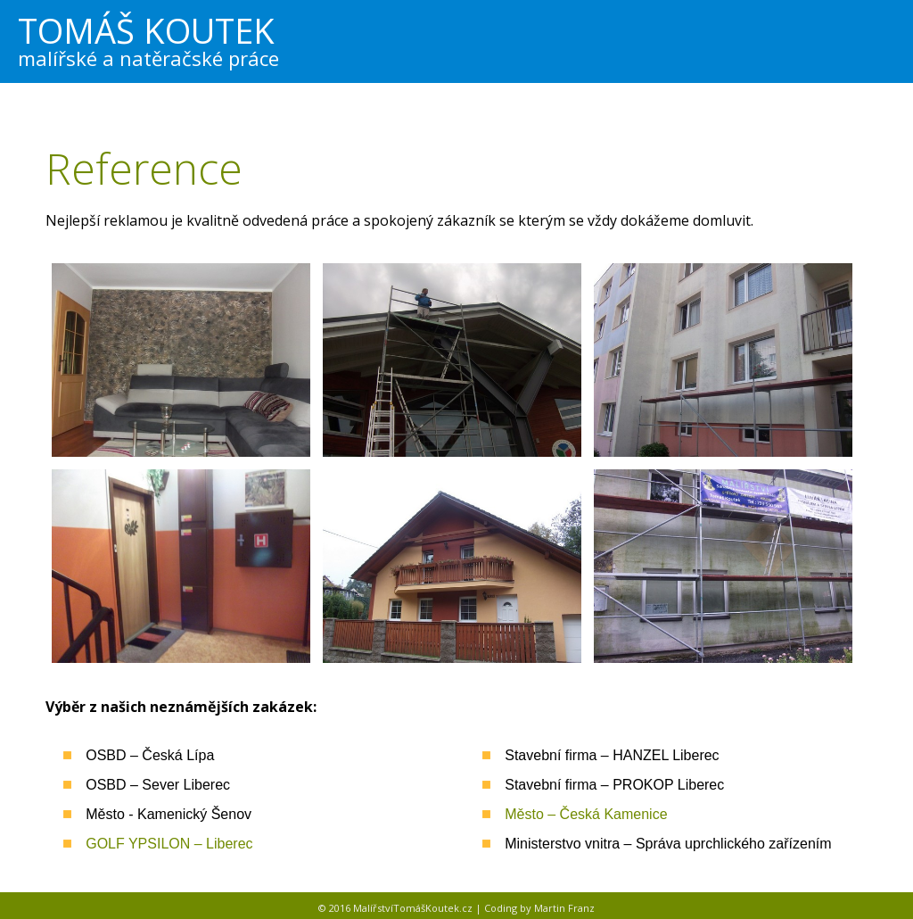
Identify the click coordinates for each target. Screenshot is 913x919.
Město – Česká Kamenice (586, 814)
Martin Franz (564, 908)
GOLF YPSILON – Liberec (169, 843)
